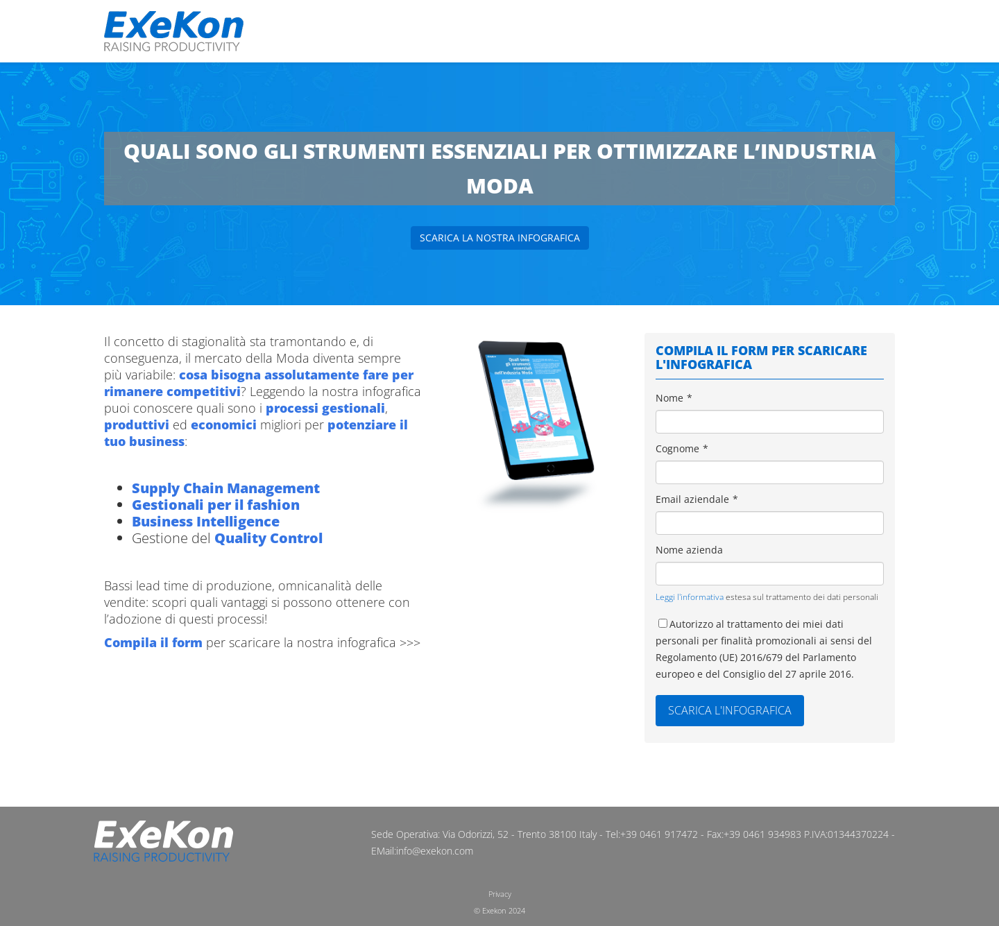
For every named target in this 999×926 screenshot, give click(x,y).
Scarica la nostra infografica (500, 237)
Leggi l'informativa (690, 597)
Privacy (499, 894)
